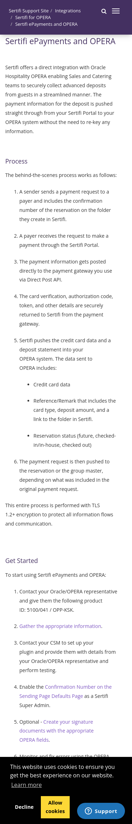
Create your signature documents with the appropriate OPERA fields (56, 730)
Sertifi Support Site (29, 10)
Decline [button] (24, 807)
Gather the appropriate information (60, 626)
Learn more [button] (26, 785)
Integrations (68, 10)
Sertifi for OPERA (33, 17)
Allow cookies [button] (55, 806)
